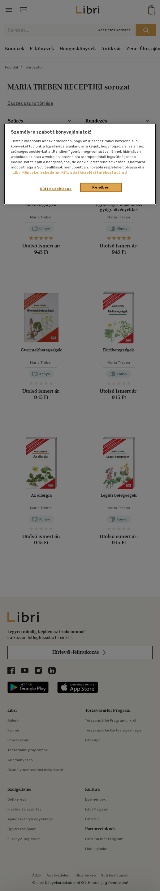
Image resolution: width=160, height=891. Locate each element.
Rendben (101, 187)
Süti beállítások (55, 189)
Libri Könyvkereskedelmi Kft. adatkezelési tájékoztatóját (69, 172)
